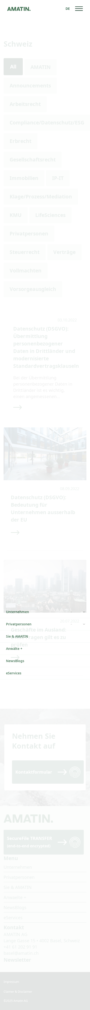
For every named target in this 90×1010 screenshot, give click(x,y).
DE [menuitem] (68, 8)
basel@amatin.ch (21, 953)
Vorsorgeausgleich (33, 289)
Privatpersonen (29, 233)
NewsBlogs (15, 907)
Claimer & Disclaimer (18, 992)
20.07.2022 (69, 621)
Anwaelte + (15, 897)
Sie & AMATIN (18, 887)
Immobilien (24, 178)
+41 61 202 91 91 (20, 947)
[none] (67, 8)
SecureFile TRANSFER (29, 842)
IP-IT (58, 178)
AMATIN (40, 67)
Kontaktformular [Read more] (33, 772)
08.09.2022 (69, 488)
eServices (13, 917)
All (13, 66)
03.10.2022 (67, 320)
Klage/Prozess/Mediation (41, 196)
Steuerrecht (25, 252)
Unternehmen (18, 867)
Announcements (30, 85)
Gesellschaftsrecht (33, 159)
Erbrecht (20, 141)
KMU (16, 215)
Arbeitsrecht (25, 104)
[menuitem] (67, 8)
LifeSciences (50, 215)
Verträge (64, 252)
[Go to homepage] (18, 8)
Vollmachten (26, 270)
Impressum (11, 982)
